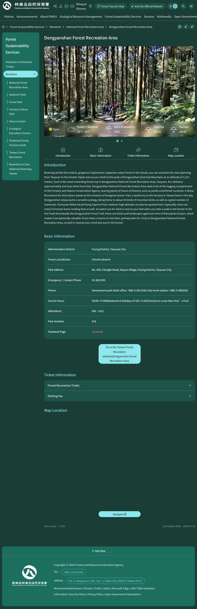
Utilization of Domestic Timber (19, 64)
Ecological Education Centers (20, 131)
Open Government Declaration (123, 594)
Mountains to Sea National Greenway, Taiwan (20, 168)
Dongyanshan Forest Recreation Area (130, 27)
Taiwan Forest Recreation (17, 155)
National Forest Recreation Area (85, 27)
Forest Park (15, 102)
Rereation (55, 27)
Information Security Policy (70, 594)
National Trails (17, 94)
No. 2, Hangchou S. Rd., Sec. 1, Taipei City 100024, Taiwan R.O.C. (106, 581)
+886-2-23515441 (73, 572)
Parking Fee (55, 396)
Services (149, 16)
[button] (117, 141)
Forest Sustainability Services (123, 16)
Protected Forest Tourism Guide (19, 143)
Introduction (63, 152)
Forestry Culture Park (18, 111)
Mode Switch (173, 6)
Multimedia (164, 16)
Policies (9, 16)
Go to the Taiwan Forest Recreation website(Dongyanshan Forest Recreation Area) (120, 353)
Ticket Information (138, 152)
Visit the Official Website (148, 6)
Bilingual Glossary (81, 6)
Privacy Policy (95, 594)
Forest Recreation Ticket (63, 385)
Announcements (27, 16)
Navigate (118, 514)
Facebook (97, 331)
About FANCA (48, 16)
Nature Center (17, 121)
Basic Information (100, 152)
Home (26, 5)
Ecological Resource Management (81, 16)
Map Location (176, 152)
